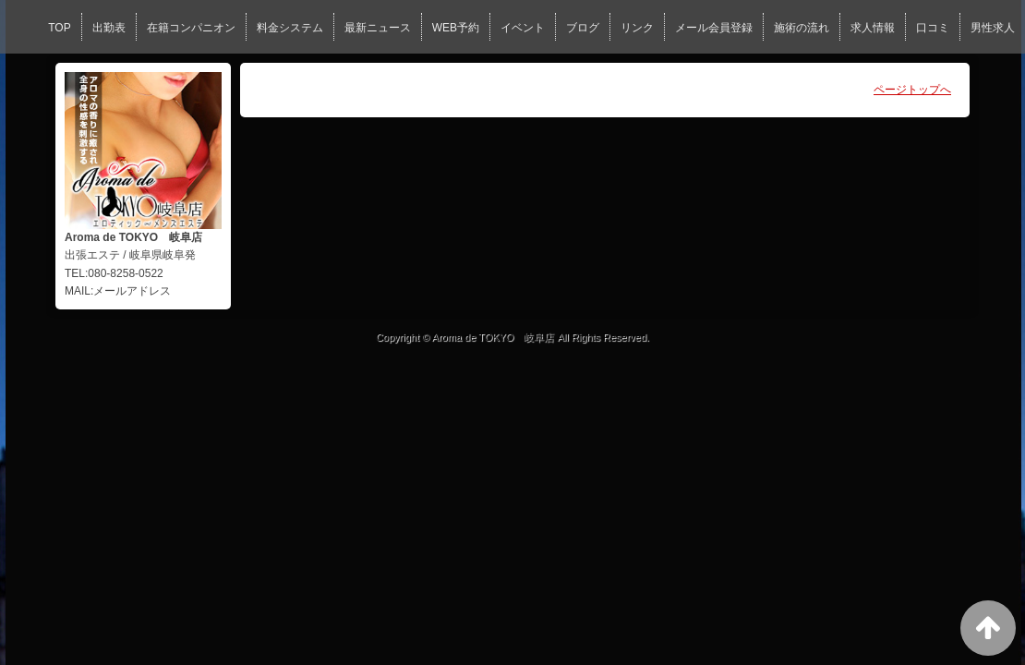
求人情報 (872, 27)
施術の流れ (801, 27)
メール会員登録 (714, 27)
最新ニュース (377, 27)
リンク (637, 27)
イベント (522, 27)
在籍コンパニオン (191, 27)
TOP (59, 27)
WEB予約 (455, 27)
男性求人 (993, 27)
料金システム (290, 27)
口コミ (932, 27)
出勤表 (109, 27)
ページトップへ (912, 89)
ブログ (582, 27)
